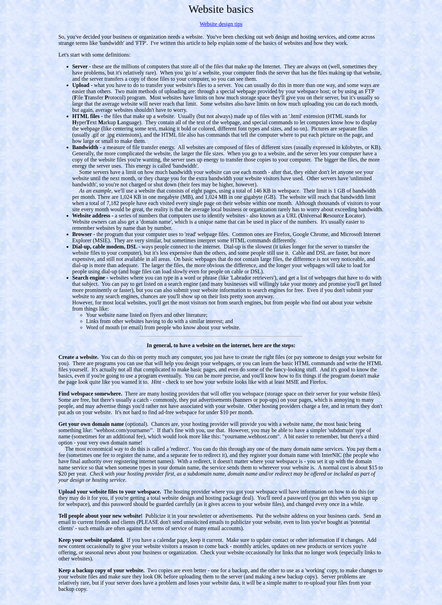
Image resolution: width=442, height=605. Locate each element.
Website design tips (220, 24)
